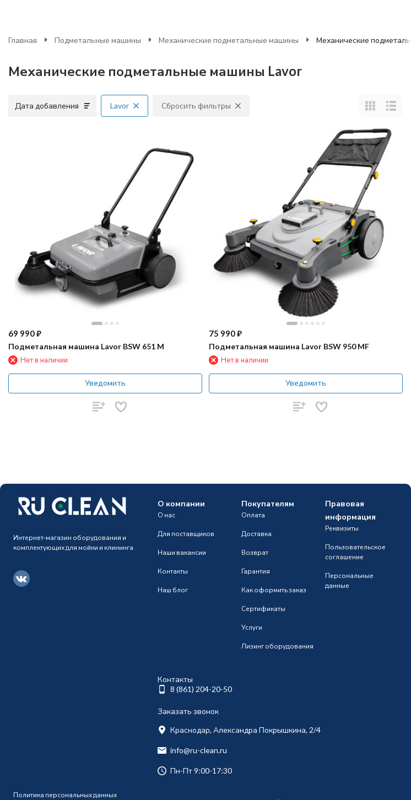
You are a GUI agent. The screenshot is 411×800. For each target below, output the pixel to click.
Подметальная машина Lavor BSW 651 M (86, 346)
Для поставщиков (186, 533)
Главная (22, 40)
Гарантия (255, 571)
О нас (166, 515)
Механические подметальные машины (229, 40)
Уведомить (105, 382)
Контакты (173, 571)
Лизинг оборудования (277, 646)
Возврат (254, 552)
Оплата (253, 515)
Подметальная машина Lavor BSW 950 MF (289, 346)
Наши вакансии (182, 552)
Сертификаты (263, 608)
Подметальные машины (98, 40)
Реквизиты (342, 528)
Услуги (251, 627)
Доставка (256, 533)
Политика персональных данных (65, 795)
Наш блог (173, 590)
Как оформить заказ (273, 590)
